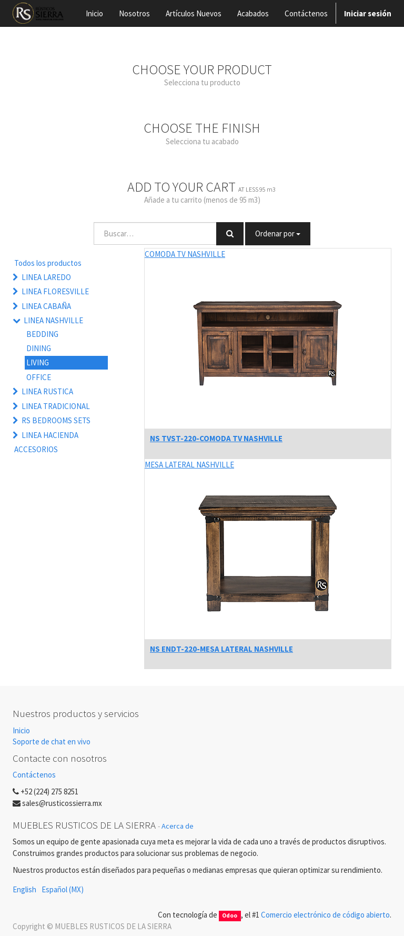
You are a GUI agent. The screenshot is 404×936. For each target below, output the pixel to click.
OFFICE (38, 377)
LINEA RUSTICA (47, 391)
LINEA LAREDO (46, 277)
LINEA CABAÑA (46, 306)
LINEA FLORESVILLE (55, 291)
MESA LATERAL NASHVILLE (189, 465)
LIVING (37, 362)
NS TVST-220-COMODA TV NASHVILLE (216, 438)
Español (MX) (63, 889)
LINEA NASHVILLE (53, 320)
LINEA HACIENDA (50, 435)
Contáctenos (34, 775)
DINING (38, 348)
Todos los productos (48, 263)
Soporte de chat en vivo (51, 741)
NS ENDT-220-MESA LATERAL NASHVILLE (221, 649)
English (24, 889)
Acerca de (177, 826)
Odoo (229, 915)
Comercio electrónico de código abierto (325, 915)
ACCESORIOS (36, 449)
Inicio (21, 730)
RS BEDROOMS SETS (56, 420)
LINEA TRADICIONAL (56, 406)
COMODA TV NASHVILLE (185, 254)
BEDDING (42, 334)
